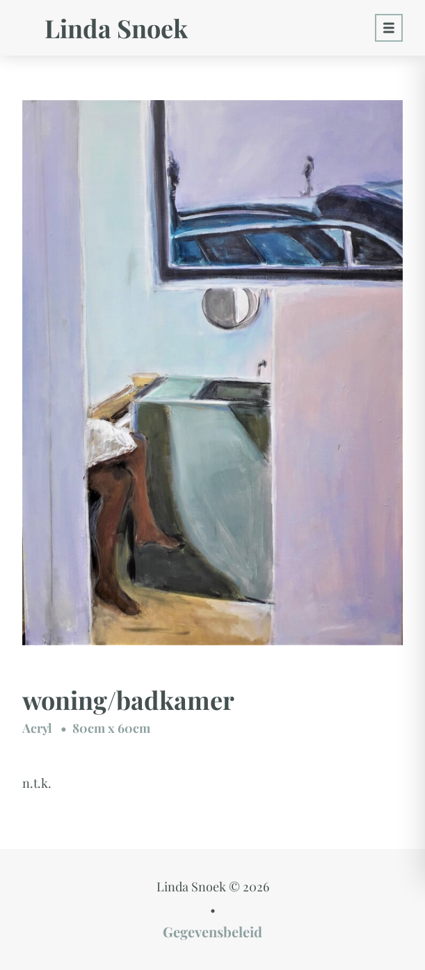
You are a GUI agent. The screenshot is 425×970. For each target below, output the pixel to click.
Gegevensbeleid (212, 931)
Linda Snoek (116, 28)
